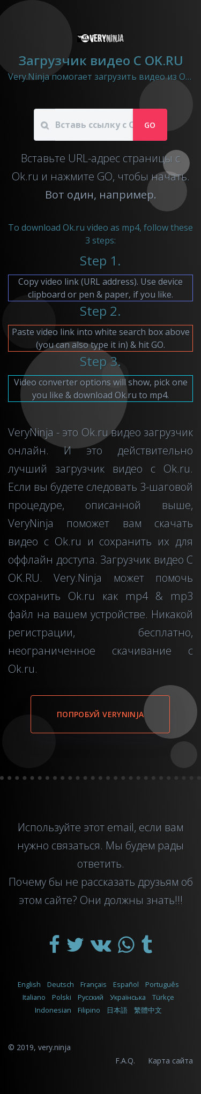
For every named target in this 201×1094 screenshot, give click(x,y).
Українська (128, 997)
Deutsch (60, 984)
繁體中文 (148, 1010)
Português (162, 984)
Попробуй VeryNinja (100, 714)
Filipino (89, 1010)
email (120, 827)
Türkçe (163, 997)
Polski (61, 997)
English (29, 984)
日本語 (117, 1010)
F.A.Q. (125, 1060)
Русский (90, 997)
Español (126, 984)
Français (93, 984)
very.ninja (54, 1047)
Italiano (34, 997)
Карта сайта (170, 1060)
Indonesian (53, 1010)
